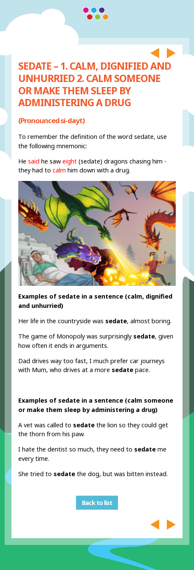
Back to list (97, 503)
